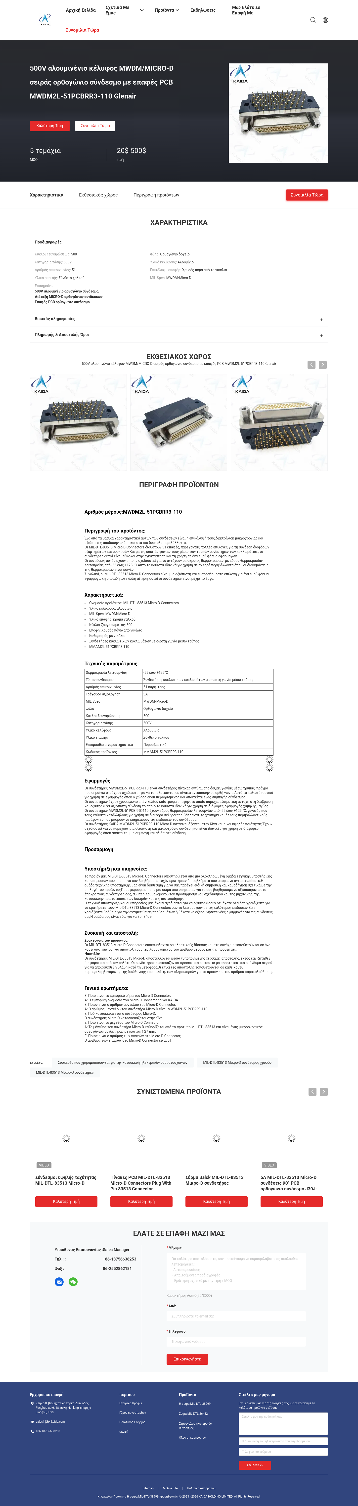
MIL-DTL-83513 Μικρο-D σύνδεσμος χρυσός (237, 1063)
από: (172, 1306)
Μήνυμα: (175, 1248)
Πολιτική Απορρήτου (201, 1488)
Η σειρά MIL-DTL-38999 (195, 1404)
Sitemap (148, 1488)
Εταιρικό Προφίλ (130, 1403)
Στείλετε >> (255, 1465)
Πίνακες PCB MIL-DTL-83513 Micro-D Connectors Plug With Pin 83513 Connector (140, 1183)
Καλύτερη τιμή (49, 125)
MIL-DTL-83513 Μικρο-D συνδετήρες (65, 1072)
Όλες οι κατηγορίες (192, 1437)
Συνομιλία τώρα (95, 125)
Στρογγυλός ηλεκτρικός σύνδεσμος (195, 1426)
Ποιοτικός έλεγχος (132, 1422)
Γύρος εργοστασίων (132, 1412)
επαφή (123, 1431)
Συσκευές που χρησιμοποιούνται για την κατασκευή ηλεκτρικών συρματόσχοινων (122, 1063)
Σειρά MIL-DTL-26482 (193, 1413)
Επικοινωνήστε (187, 1359)
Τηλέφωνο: (177, 1331)
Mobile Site (170, 1488)
